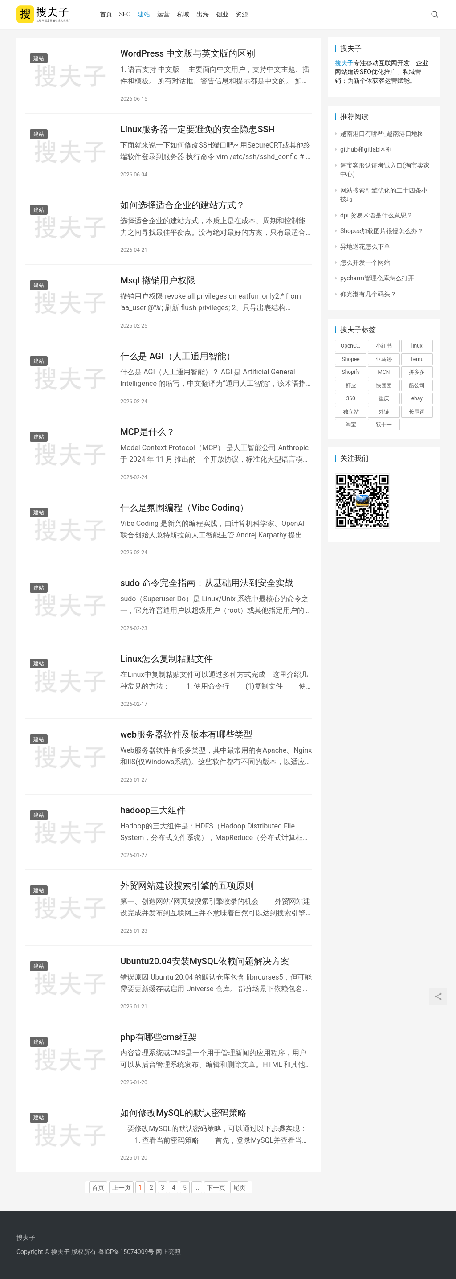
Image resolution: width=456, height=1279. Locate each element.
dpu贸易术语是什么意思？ (376, 215)
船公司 (417, 385)
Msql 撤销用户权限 (157, 280)
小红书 (384, 346)
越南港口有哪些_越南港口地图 (382, 133)
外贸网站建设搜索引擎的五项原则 (187, 885)
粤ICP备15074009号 (126, 1251)
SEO (125, 14)
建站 (144, 14)
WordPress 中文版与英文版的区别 (187, 53)
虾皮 (351, 385)
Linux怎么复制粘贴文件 (166, 658)
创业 (222, 14)
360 (350, 398)
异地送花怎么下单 (365, 246)
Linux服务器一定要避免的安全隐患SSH (197, 129)
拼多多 (417, 372)
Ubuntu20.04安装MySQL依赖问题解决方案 (204, 961)
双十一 (384, 425)
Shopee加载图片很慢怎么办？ (381, 230)
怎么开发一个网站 (365, 262)
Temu (416, 359)
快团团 (384, 385)
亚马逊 (384, 359)
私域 (183, 14)
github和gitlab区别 (366, 149)
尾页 (239, 1187)
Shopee (351, 359)
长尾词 (417, 412)
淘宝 (351, 425)
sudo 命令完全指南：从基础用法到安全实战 (206, 583)
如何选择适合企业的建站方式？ (182, 205)
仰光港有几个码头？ (368, 294)
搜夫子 (344, 62)
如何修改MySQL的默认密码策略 (183, 1112)
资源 (242, 14)
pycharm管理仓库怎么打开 (377, 278)
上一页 (121, 1187)
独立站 (351, 412)
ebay (417, 398)
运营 (163, 14)
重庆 (384, 398)
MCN (384, 372)
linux (417, 346)
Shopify (351, 372)
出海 (202, 14)
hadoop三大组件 (153, 810)
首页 (106, 14)
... (196, 1187)
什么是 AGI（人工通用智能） (177, 356)
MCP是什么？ (147, 431)
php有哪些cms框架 (158, 1037)
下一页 (216, 1187)
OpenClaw (353, 346)
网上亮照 (168, 1251)
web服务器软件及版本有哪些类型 (186, 734)
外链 (384, 412)
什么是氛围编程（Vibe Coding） (184, 507)
